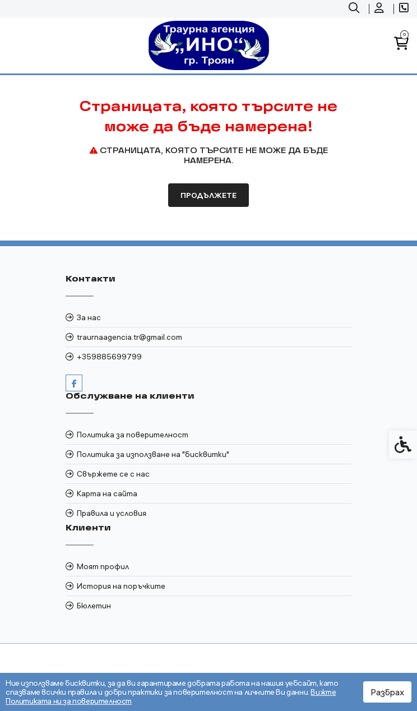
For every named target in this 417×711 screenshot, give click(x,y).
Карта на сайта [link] (107, 493)
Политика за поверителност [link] (132, 435)
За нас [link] (89, 317)
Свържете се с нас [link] (113, 474)
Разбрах (387, 692)
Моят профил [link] (103, 566)
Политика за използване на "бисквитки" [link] (153, 454)
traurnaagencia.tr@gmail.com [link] (129, 337)
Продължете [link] (208, 195)
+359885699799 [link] (109, 357)
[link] (355, 9)
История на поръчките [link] (121, 586)
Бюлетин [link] (94, 606)
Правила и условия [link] (111, 513)
